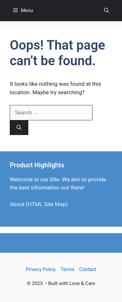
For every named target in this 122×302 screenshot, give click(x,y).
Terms (67, 269)
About (17, 204)
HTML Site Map (47, 204)
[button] (106, 10)
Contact (87, 269)
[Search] (19, 127)
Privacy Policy (41, 269)
